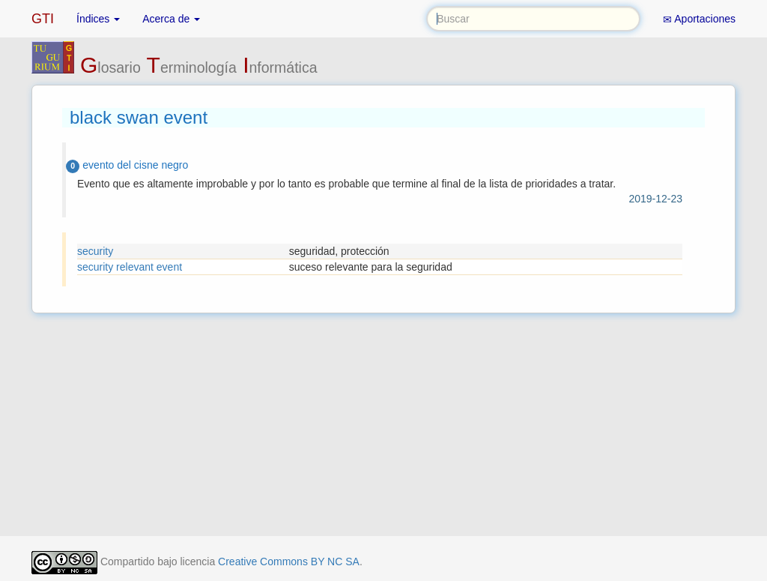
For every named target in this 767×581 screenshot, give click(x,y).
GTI (42, 18)
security (95, 251)
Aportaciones (699, 19)
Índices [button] (98, 19)
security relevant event (129, 267)
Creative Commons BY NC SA (289, 562)
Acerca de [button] (171, 19)
